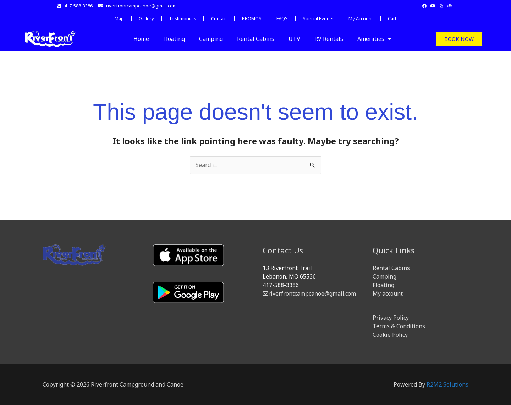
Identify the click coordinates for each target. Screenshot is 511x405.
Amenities (374, 38)
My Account (360, 18)
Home (141, 39)
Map (119, 18)
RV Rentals (328, 39)
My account (388, 293)
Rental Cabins (255, 39)
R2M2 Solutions (447, 384)
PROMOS (252, 18)
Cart (392, 18)
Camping (211, 39)
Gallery (146, 18)
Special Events (318, 18)
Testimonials (182, 18)
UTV (294, 39)
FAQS (282, 18)
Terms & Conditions (399, 326)
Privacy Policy (391, 318)
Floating (174, 39)
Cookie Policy (390, 335)
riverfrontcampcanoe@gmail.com (309, 293)
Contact (219, 18)
